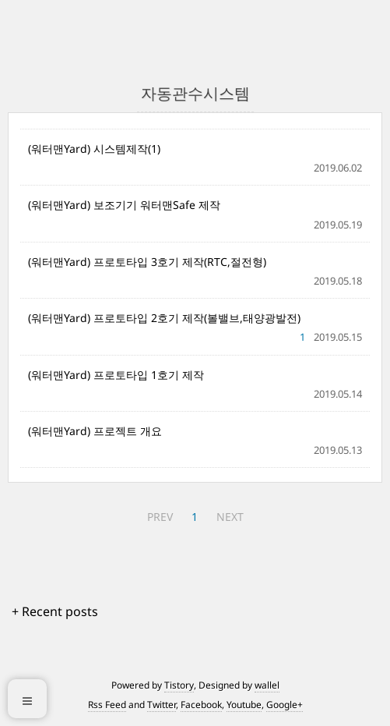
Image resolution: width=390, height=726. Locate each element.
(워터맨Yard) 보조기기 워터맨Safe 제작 (124, 204)
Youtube (244, 704)
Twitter (161, 704)
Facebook (201, 704)
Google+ (284, 704)
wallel (267, 685)
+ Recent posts (55, 611)
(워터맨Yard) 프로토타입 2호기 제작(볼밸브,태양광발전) (164, 317)
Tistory (179, 685)
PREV (160, 516)
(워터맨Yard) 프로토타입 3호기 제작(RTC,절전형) (147, 261)
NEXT (230, 516)
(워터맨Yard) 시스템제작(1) (94, 148)
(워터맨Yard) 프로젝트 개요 (95, 430)
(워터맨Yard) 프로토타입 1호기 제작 (116, 374)
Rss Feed (107, 704)
